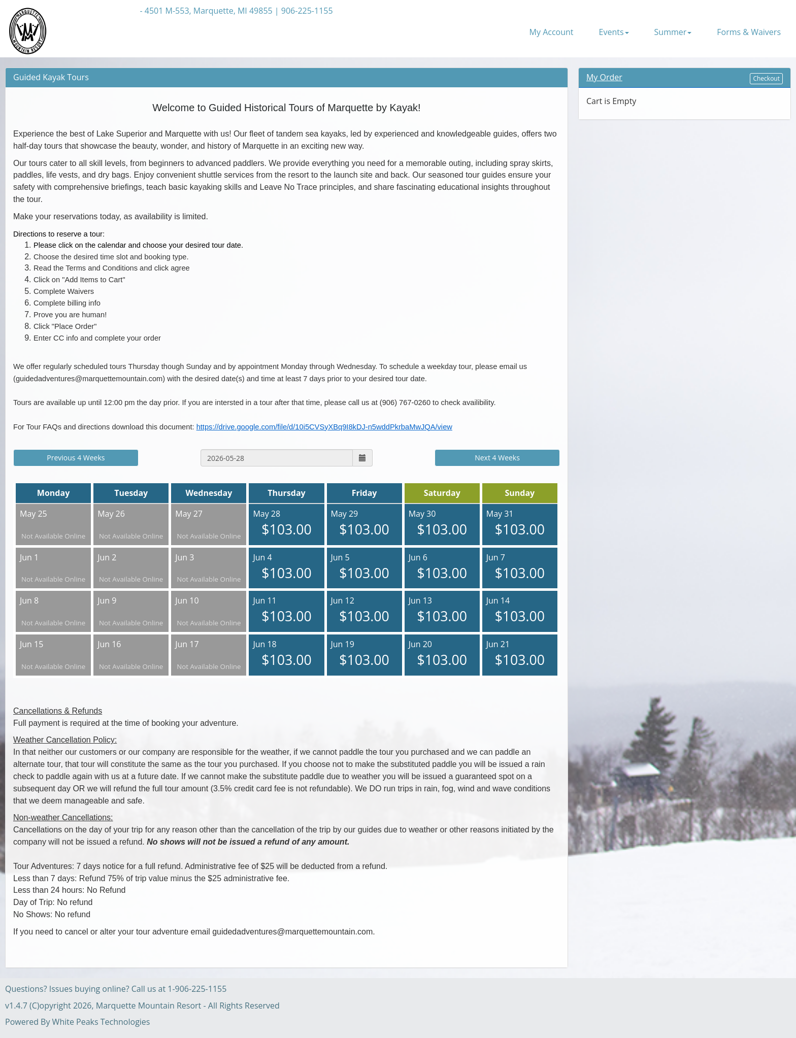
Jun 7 (519, 567)
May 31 (519, 523)
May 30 (442, 523)
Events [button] (614, 32)
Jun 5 (364, 567)
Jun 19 (364, 654)
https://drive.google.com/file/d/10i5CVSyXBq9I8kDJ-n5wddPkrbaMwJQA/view (324, 427)
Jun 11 (286, 610)
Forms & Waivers (749, 32)
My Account (551, 32)
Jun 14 (519, 610)
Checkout (766, 78)
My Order (604, 77)
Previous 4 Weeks (76, 457)
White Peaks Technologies (101, 1021)
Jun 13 (442, 610)
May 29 (364, 523)
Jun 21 (519, 654)
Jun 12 (364, 610)
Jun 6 (442, 567)
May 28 (286, 523)
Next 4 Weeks (497, 457)
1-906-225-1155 (197, 988)
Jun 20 (442, 654)
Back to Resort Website (94, 10)
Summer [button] (673, 32)
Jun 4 (286, 567)
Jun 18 (286, 654)
